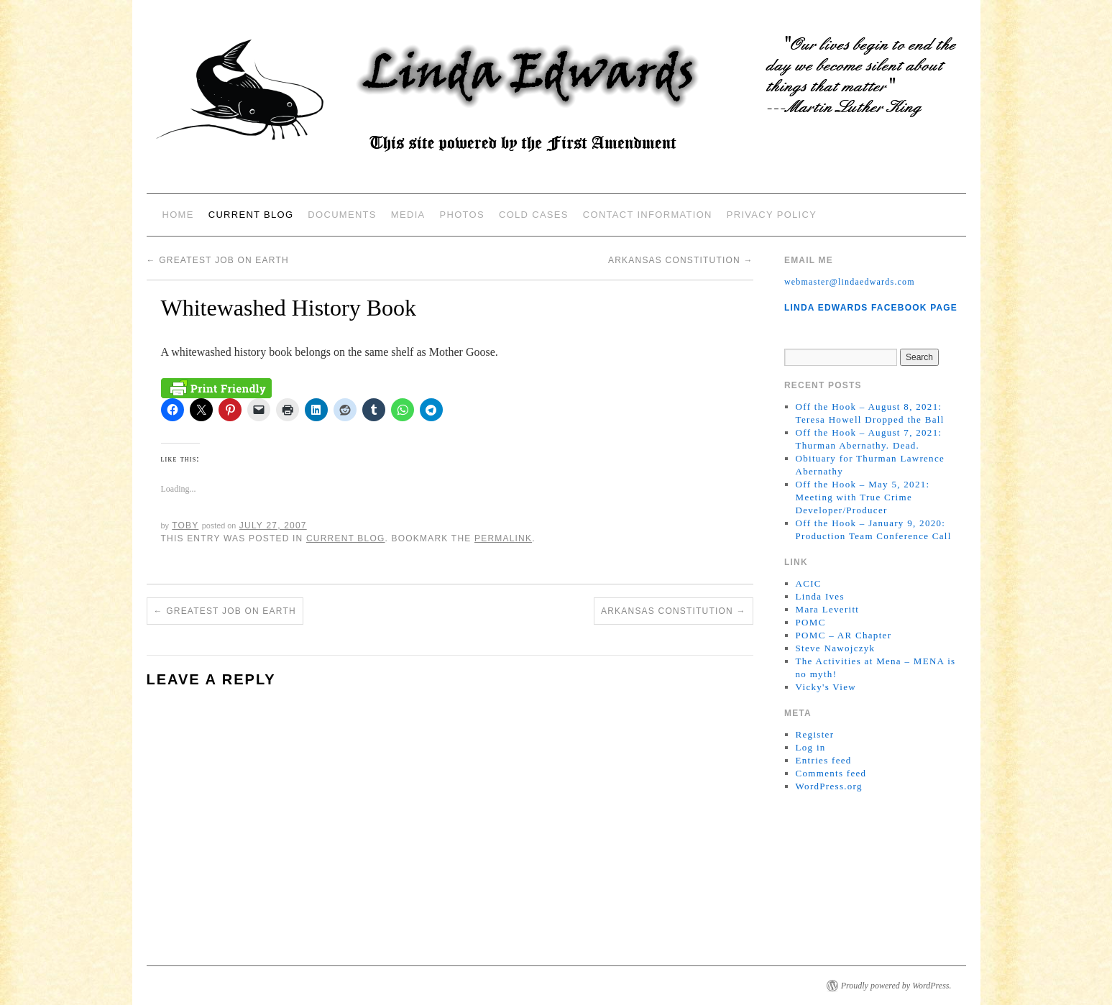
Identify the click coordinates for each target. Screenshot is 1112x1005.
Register (815, 734)
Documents (342, 214)
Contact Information (647, 214)
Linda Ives (820, 596)
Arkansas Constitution (680, 260)
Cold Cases (534, 214)
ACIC (809, 583)
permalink (503, 538)
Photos (462, 214)
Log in (811, 747)
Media (408, 214)
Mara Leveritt (828, 609)
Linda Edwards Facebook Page (870, 308)
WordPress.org (829, 786)
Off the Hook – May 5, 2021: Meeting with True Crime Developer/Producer (863, 497)
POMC (811, 622)
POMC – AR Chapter (844, 635)
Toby (185, 525)
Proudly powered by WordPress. (896, 986)
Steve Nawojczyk (836, 648)
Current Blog (251, 214)
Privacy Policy (772, 214)
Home (178, 214)
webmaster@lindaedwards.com (849, 282)
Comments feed (831, 773)
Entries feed (824, 760)
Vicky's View (826, 687)
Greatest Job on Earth (218, 260)
